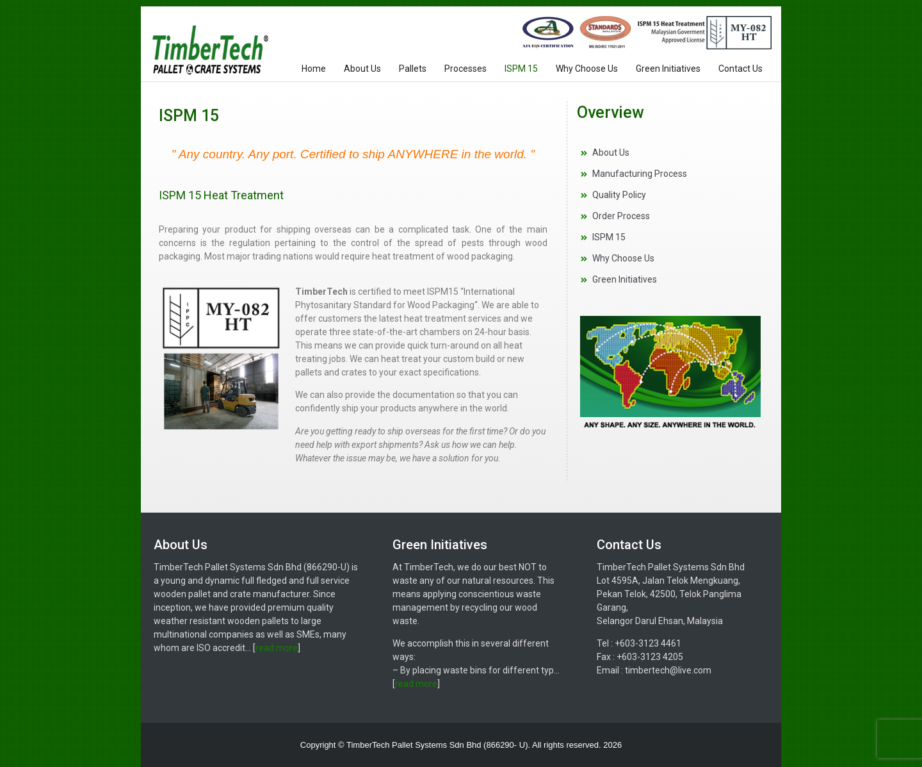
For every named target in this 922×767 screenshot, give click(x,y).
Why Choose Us (587, 68)
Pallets (412, 68)
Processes (465, 68)
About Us (362, 68)
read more (276, 648)
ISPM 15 (521, 68)
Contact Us (740, 68)
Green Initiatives (668, 68)
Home (314, 68)
